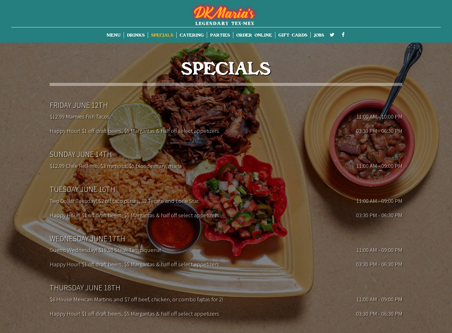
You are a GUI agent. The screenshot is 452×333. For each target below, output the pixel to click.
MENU (114, 35)
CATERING (192, 35)
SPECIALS (162, 35)
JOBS (319, 35)
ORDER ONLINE (254, 35)
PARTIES (220, 35)
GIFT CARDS (292, 35)
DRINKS (136, 35)
